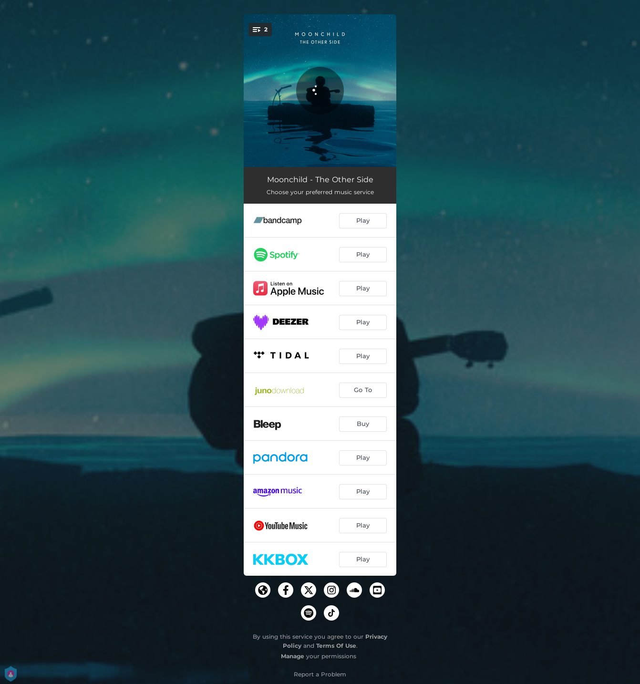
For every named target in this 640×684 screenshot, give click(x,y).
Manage (292, 656)
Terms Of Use (336, 645)
